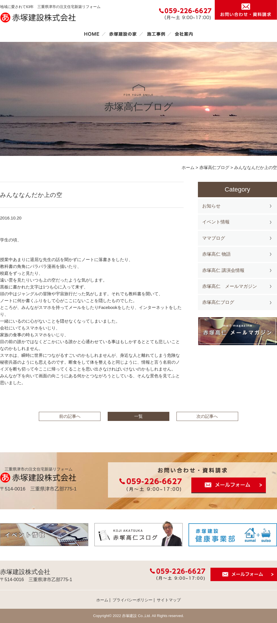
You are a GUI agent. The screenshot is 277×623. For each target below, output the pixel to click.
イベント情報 (216, 221)
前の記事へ (70, 416)
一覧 (138, 416)
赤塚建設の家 (123, 33)
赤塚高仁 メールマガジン (229, 286)
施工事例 (155, 33)
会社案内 (183, 33)
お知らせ (211, 205)
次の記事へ (207, 416)
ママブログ (213, 238)
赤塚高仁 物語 (216, 254)
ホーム (92, 33)
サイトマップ (169, 600)
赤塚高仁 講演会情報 (223, 270)
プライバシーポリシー (132, 600)
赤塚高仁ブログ (218, 302)
